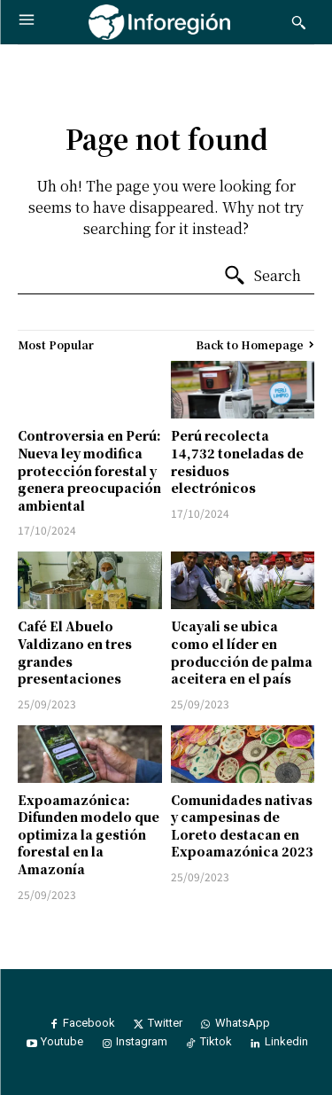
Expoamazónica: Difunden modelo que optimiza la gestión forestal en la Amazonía (88, 834)
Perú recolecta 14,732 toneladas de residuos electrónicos (237, 461)
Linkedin (286, 1041)
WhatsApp (242, 1022)
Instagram (141, 1041)
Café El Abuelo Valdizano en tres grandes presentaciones (75, 652)
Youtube (62, 1041)
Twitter (165, 1022)
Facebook (89, 1022)
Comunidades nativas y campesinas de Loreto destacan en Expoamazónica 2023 (242, 826)
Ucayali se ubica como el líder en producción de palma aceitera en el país (242, 652)
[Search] (262, 275)
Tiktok (216, 1041)
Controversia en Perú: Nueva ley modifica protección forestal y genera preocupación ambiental (89, 469)
